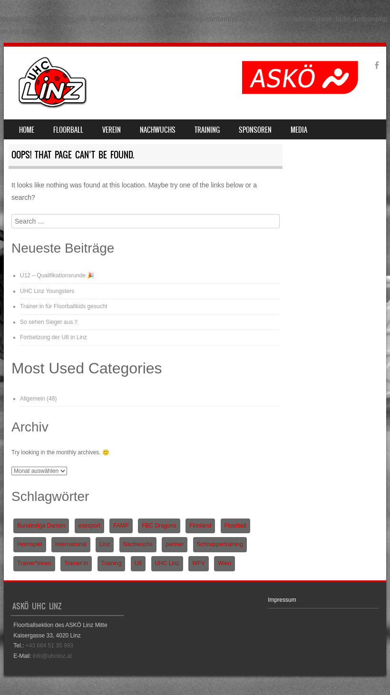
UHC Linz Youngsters (47, 291)
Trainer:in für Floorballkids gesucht (63, 306)
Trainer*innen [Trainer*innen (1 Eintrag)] (34, 563)
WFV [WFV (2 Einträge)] (198, 563)
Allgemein (32, 398)
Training (207, 130)
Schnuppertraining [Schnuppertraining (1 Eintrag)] (220, 544)
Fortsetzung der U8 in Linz (53, 337)
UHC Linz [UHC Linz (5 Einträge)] (167, 563)
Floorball (68, 130)
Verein (111, 130)
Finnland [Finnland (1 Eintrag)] (200, 525)
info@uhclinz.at (52, 656)
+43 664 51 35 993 (49, 645)
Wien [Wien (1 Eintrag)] (224, 563)
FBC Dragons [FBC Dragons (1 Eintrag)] (159, 525)
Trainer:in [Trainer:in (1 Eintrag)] (76, 563)
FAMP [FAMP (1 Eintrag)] (121, 525)
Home (26, 130)
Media (299, 130)
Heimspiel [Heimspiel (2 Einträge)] (29, 544)
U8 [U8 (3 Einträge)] (138, 563)
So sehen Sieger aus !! (49, 322)
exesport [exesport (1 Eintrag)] (89, 525)
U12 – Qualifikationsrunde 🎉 (57, 275)
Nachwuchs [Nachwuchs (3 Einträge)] (138, 544)
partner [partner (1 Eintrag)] (175, 544)
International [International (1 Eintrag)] (71, 544)
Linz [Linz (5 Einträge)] (104, 544)
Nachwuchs (158, 130)
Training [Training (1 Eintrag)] (111, 563)
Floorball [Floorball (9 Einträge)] (235, 525)
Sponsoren (255, 130)
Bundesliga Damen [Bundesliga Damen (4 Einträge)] (41, 525)
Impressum (282, 600)
